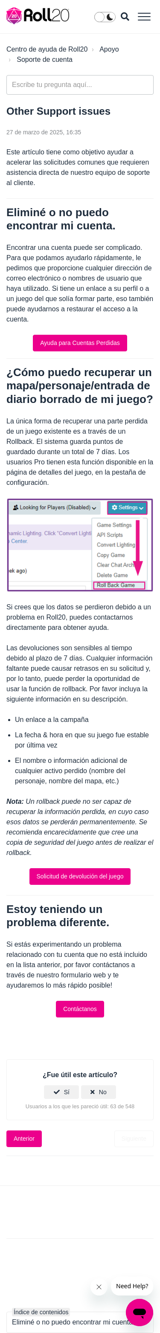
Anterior (24, 1138)
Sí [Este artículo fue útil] (67, 1092)
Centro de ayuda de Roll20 (46, 49)
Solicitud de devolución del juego (80, 876)
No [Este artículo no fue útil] (103, 1092)
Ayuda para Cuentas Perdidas (80, 342)
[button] (144, 16)
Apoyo (109, 49)
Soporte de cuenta (45, 59)
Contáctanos (80, 1009)
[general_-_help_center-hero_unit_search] (80, 85)
